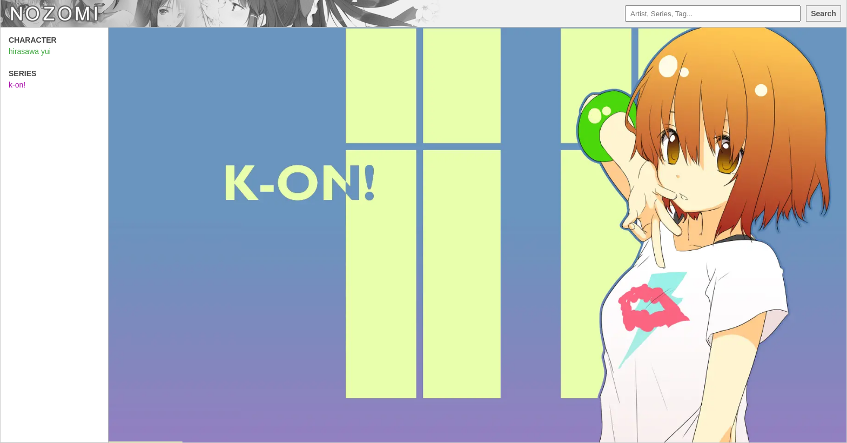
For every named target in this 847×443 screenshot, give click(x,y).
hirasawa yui (30, 51)
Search (823, 13)
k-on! (17, 84)
